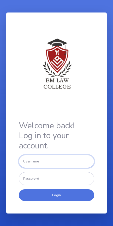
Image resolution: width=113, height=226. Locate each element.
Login (56, 195)
